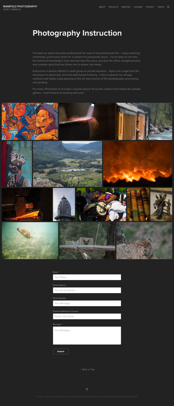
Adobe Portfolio (132, 396)
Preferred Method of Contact (65, 311)
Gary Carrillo (111, 396)
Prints (161, 7)
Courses (138, 7)
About (102, 7)
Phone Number (59, 298)
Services (126, 7)
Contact (150, 7)
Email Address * (60, 285)
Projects (113, 7)
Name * (56, 272)
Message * (57, 324)
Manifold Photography (20, 6)
